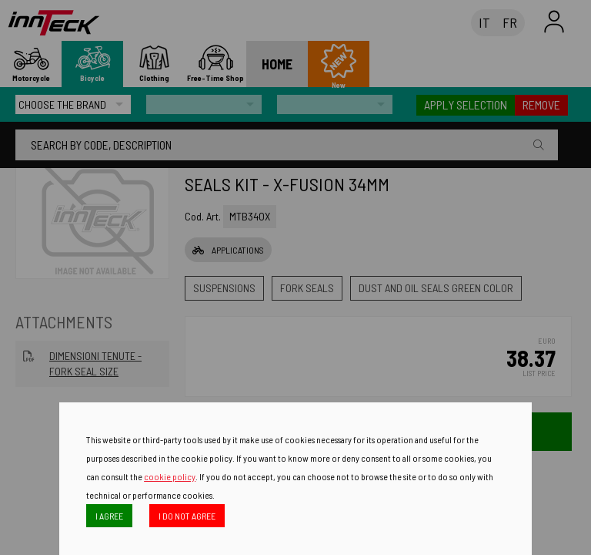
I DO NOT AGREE (187, 515)
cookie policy (169, 476)
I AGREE (109, 515)
